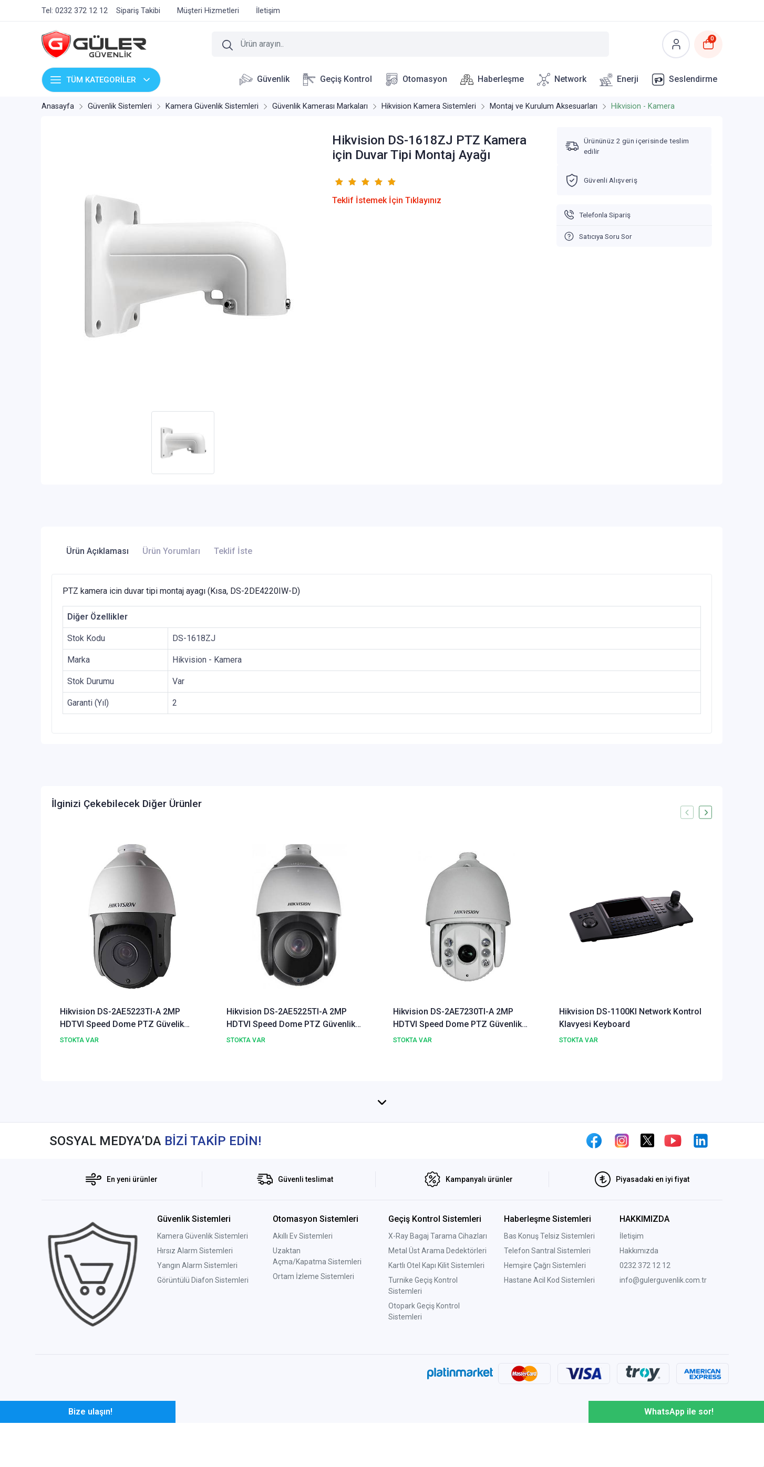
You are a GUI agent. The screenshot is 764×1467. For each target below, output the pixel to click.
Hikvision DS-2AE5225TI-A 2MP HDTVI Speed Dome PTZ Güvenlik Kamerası (290, 1019)
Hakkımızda (639, 1269)
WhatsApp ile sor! (679, 1430)
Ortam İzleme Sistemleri (313, 1295)
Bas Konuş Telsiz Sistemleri (549, 1255)
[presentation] (687, 812)
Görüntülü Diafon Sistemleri (203, 1299)
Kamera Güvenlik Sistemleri (202, 1255)
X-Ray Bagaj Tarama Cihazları (437, 1255)
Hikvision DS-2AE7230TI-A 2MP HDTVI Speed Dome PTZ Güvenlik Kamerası (457, 1019)
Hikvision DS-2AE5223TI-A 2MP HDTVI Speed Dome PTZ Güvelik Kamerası (122, 1019)
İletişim (632, 1255)
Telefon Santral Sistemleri (547, 1269)
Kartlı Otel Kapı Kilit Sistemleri (436, 1284)
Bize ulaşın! (90, 1430)
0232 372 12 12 (645, 1284)
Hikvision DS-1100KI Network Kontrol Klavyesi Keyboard (630, 1018)
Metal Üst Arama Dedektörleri (437, 1269)
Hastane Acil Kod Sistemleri (549, 1299)
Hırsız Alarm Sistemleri (195, 1269)
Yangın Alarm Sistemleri (197, 1284)
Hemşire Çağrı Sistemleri (545, 1284)
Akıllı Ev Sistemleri (303, 1255)
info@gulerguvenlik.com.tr (663, 1299)
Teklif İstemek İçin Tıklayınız (386, 200)
